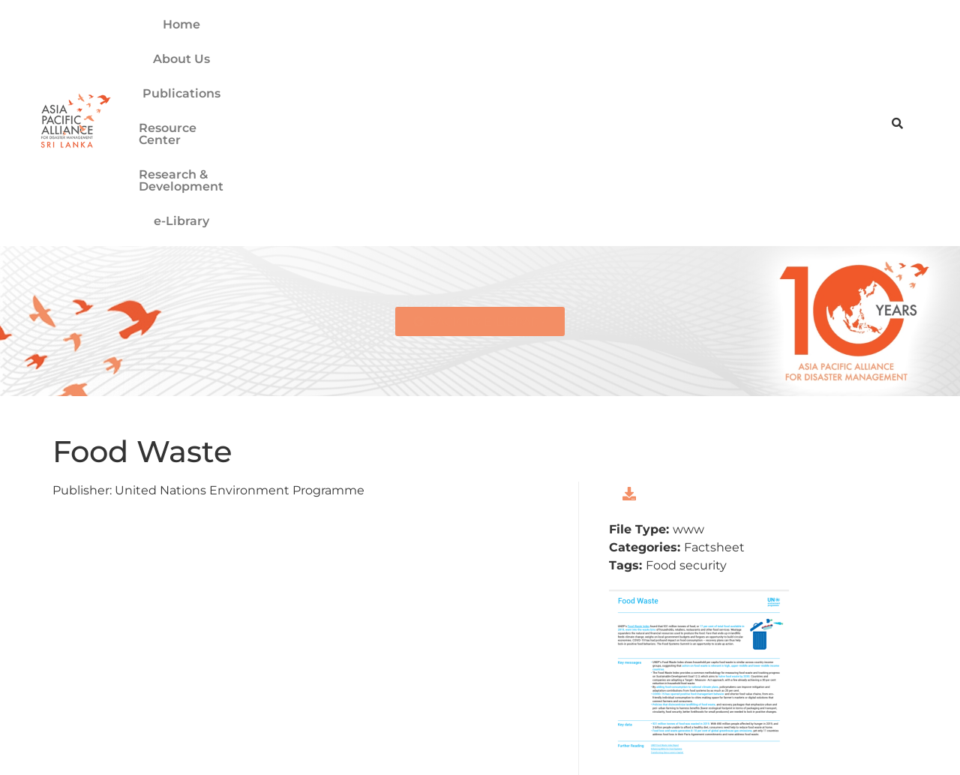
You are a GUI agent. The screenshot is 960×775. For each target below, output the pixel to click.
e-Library (752, 48)
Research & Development (623, 48)
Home (199, 48)
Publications (359, 48)
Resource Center (471, 48)
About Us (268, 48)
